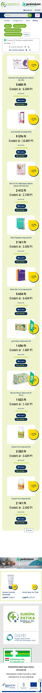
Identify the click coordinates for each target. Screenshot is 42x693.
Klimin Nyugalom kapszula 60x (21, 238)
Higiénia (8, 26)
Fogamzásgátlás (19, 26)
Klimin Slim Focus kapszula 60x (21, 289)
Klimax (27, 34)
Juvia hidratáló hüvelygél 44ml (21, 132)
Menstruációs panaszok (13, 34)
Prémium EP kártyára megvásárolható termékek (18, 41)
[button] (3, 563)
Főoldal (7, 20)
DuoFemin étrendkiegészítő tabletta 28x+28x (21, 79)
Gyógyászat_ (17, 20)
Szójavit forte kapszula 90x (21, 447)
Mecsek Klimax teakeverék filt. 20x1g (21, 394)
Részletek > (21, 104)
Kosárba (21, 100)
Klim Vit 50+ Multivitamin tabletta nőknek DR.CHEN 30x (21, 184)
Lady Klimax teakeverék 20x (21, 341)
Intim (28, 20)
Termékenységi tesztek (12, 30)
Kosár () (27, 10)
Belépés (38, 10)
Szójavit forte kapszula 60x (21, 499)
